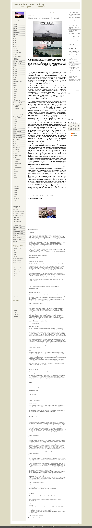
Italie (15, 87)
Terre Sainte (16, 188)
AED (15, 303)
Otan (15, 143)
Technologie (16, 183)
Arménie (15, 36)
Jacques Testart (17, 279)
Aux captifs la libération (18, 250)
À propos (19, 20)
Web (15, 200)
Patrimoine (16, 153)
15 (73, 126)
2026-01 (70, 102)
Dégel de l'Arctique (17, 260)
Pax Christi (16, 229)
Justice (15, 89)
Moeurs (15, 127)
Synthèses (16, 181)
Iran (15, 83)
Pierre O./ (70, 51)
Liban (15, 93)
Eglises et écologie (17, 269)
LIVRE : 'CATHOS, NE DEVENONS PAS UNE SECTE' (18, 110)
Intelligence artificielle (18, 81)
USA (15, 196)
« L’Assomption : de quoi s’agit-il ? (37, 12)
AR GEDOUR (16, 209)
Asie (15, 38)
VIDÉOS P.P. (16, 198)
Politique (15, 157)
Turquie (15, 194)
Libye (15, 95)
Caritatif (15, 48)
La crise (15, 91)
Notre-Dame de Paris (18, 135)
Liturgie (15, 97)
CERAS (15, 254)
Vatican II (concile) (17, 239)
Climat (15, 256)
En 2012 (15, 67)
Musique (15, 133)
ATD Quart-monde (17, 248)
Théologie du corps (17, 237)
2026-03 (70, 98)
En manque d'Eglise (18, 271)
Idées (15, 79)
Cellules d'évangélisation (19, 211)
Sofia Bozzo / (71, 79)
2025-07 (70, 114)
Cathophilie (16, 50)
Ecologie (15, 54)
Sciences (16, 171)
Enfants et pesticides (18, 273)
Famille (15, 73)
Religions (16, 161)
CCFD (15, 252)
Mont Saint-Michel (17, 131)
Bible (15, 40)
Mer (15, 125)
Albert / (70, 54)
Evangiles (16, 71)
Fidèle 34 (16, 305)
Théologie (16, 235)
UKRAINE (16, 316)
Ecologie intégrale (17, 56)
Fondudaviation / (72, 70)
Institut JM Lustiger (17, 221)
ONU (15, 141)
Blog (15, 42)
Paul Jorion (16, 312)
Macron (15, 121)
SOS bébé (16, 292)
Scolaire (15, 173)
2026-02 (70, 100)
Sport (15, 179)
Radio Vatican (16, 314)
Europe (15, 69)
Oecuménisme (17, 139)
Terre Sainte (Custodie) (18, 233)
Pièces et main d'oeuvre (18, 285)
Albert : (70, 64)
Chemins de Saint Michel (19, 213)
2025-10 (70, 108)
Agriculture (16, 28)
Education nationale (18, 61)
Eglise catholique (17, 217)
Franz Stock (16, 219)
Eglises (15, 65)
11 (78, 125)
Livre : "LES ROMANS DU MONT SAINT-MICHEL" (18, 105)
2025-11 (70, 106)
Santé (15, 169)
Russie (15, 165)
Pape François (17, 147)
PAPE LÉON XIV (17, 151)
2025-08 (70, 112)
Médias (15, 123)
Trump (15, 192)
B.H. (69, 61)
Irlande (15, 85)
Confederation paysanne (19, 258)
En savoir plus (68, 526)
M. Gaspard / (71, 58)
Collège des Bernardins (18, 215)
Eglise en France (17, 63)
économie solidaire (17, 267)
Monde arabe (16, 129)
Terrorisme (16, 190)
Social (15, 175)
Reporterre (16, 286)
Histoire (15, 77)
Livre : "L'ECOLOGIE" (18, 102)
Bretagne (16, 44)
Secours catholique (17, 288)
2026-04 (70, 96)
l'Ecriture (15, 223)
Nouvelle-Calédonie (18, 137)
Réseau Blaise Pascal (18, 231)
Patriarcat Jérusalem (18, 227)
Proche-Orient (17, 159)
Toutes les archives (72, 116)
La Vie (15, 307)
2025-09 (70, 110)
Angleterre (16, 34)
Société (15, 177)
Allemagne (16, 30)
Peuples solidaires (17, 283)
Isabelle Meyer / (72, 67)
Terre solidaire (17, 296)
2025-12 (70, 104)
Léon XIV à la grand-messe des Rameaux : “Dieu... (74, 72)
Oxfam (15, 281)
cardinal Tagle (16, 46)
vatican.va (16, 241)
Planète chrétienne (17, 155)
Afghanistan (16, 24)
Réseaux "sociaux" (17, 163)
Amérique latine (17, 32)
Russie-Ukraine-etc (17, 167)
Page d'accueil (47, 12)
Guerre (15, 75)
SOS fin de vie (17, 294)
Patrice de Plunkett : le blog (29, 4)
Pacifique (16, 145)
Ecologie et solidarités (18, 265)
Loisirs (15, 119)
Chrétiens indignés (17, 52)
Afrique (15, 26)
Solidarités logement (18, 290)
